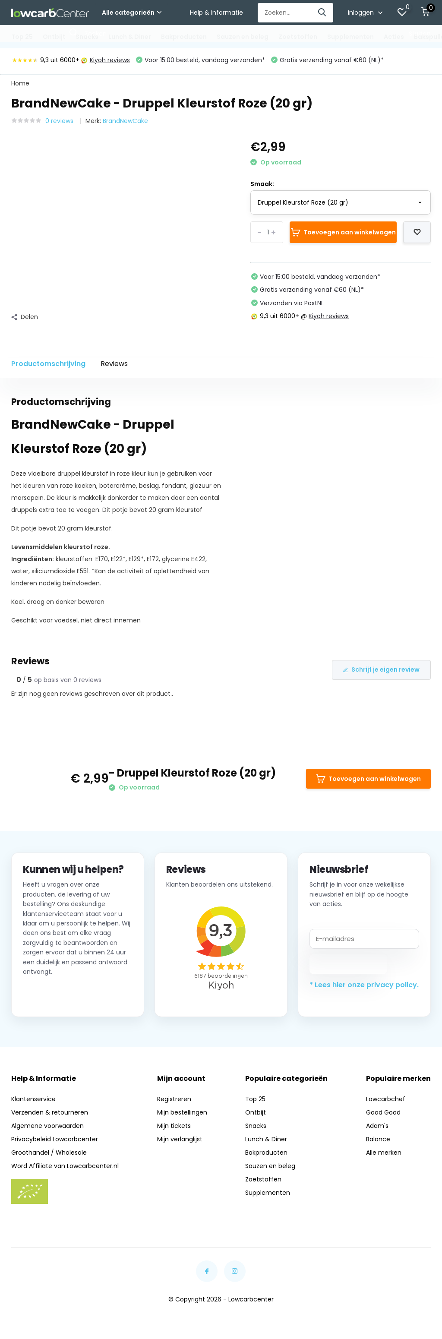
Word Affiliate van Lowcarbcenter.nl (65, 1166)
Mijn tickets (174, 1125)
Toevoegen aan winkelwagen (343, 232)
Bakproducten (184, 36)
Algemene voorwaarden (47, 1125)
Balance (378, 1139)
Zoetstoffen (297, 36)
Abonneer (348, 964)
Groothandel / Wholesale (49, 1152)
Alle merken (383, 1152)
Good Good (383, 1112)
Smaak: (262, 184)
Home (20, 83)
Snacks (87, 36)
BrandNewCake (125, 121)
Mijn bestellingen (182, 1112)
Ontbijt (54, 36)
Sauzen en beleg (242, 36)
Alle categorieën (131, 12)
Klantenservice (33, 1099)
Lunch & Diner (129, 36)
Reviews (114, 364)
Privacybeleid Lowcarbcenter (54, 1139)
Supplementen (350, 36)
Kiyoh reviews (105, 60)
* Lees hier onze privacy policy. (364, 985)
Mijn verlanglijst (179, 1139)
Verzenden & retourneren (49, 1112)
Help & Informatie (216, 12)
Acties (394, 36)
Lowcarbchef (385, 1099)
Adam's (377, 1125)
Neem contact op (62, 994)
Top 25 (22, 36)
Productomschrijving (48, 364)
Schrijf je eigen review (381, 669)
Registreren (174, 1099)
